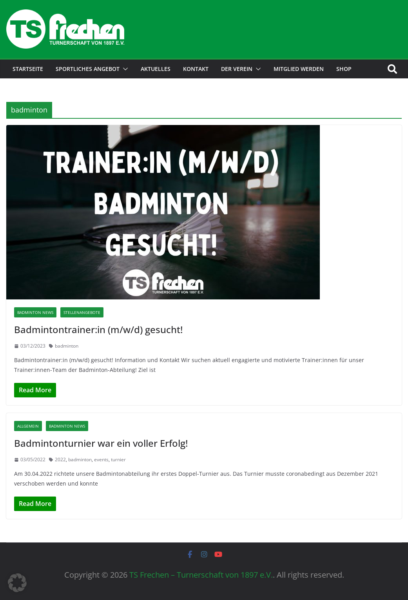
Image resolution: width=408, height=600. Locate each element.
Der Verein (236, 69)
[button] (124, 68)
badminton (66, 346)
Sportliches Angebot (88, 69)
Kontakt (196, 69)
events (101, 459)
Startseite (28, 69)
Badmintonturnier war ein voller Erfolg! (101, 443)
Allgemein (28, 426)
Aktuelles (155, 69)
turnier (118, 459)
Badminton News (35, 312)
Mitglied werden (299, 69)
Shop (344, 69)
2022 (60, 459)
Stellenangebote (81, 312)
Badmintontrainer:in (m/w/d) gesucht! (98, 329)
